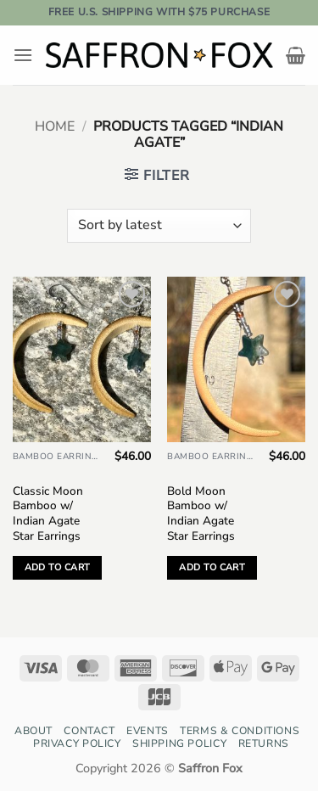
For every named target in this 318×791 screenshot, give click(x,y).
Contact (89, 731)
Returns (263, 743)
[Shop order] (159, 226)
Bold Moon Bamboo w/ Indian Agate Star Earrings (201, 514)
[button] (23, 55)
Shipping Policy (179, 743)
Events (147, 731)
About (33, 731)
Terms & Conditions (239, 731)
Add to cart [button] (58, 567)
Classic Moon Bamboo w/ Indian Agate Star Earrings (48, 514)
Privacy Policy (77, 743)
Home (55, 126)
